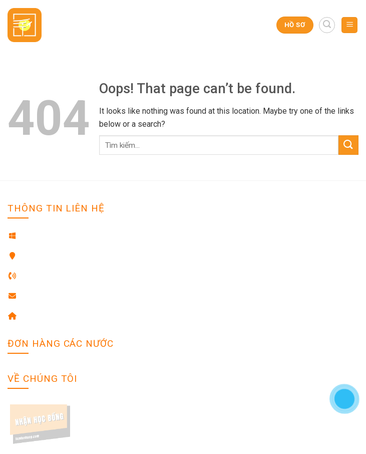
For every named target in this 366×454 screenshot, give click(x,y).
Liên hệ (19, 421)
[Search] (327, 25)
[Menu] (349, 25)
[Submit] (348, 145)
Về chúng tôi (28, 406)
